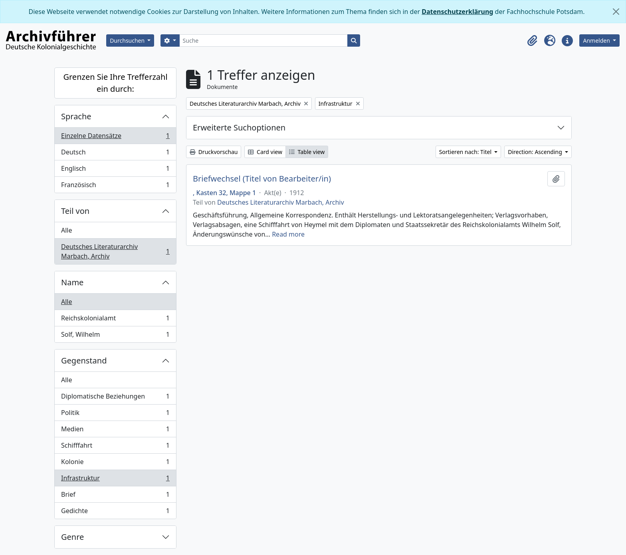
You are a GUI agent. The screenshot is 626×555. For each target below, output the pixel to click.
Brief (115, 496)
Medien (115, 430)
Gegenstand (84, 360)
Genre (72, 536)
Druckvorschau (214, 152)
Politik (115, 414)
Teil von (75, 210)
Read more (288, 234)
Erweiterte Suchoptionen (239, 127)
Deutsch (115, 153)
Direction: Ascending (535, 152)
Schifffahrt (115, 447)
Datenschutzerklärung (457, 11)
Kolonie (115, 463)
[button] (532, 40)
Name (72, 282)
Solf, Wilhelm (115, 336)
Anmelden (597, 40)
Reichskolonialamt (115, 319)
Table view (307, 152)
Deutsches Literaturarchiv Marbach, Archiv (115, 251)
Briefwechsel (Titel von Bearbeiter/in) (262, 179)
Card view (265, 152)
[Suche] (263, 40)
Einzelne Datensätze (115, 137)
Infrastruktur (115, 479)
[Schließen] (616, 11)
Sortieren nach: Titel (466, 152)
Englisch (115, 170)
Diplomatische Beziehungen (115, 398)
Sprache (76, 116)
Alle (66, 230)
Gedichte (115, 512)
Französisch (115, 186)
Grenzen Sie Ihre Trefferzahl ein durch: (115, 82)
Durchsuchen (128, 40)
